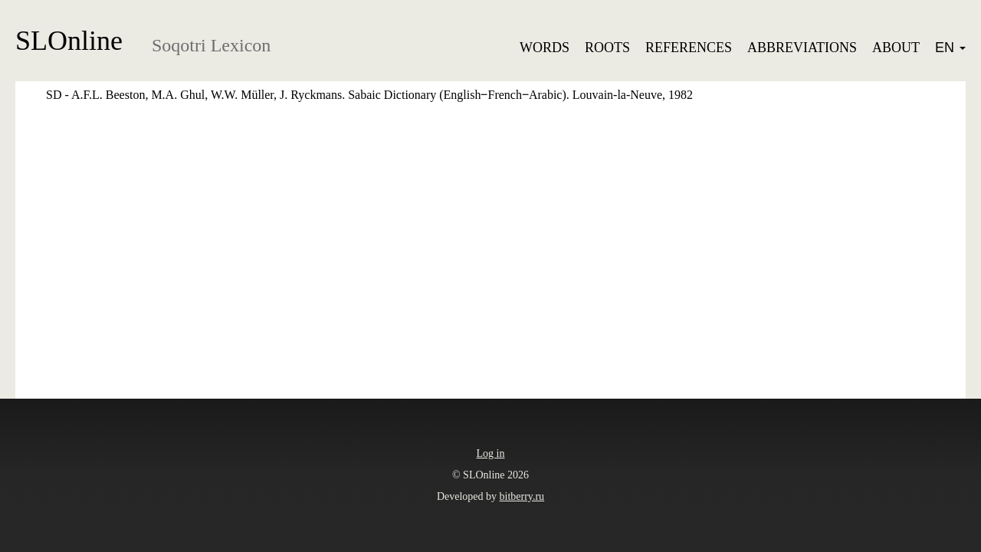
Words (544, 47)
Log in (491, 453)
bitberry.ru (522, 496)
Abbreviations (802, 47)
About (896, 47)
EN (950, 47)
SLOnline (69, 40)
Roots (607, 47)
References (688, 47)
